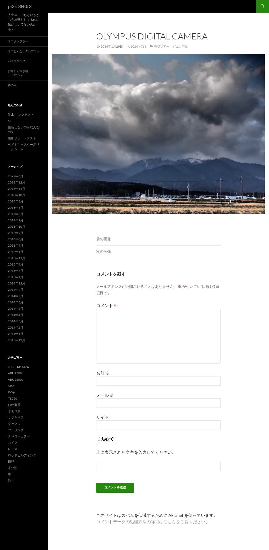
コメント (107, 305)
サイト (102, 417)
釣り (11, 480)
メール (105, 395)
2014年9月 (15, 290)
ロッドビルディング (22, 455)
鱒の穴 (12, 85)
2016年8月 (15, 239)
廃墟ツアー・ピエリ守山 (171, 46)
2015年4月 (15, 264)
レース (12, 449)
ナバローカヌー (19, 436)
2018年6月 (15, 208)
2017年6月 (15, 214)
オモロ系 (14, 411)
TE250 (12, 398)
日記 (11, 462)
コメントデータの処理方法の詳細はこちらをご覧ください (150, 521)
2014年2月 (15, 327)
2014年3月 (15, 321)
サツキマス (16, 417)
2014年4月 (15, 315)
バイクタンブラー (19, 61)
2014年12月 (16, 283)
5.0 (10, 121)
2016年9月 (15, 233)
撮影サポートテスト (22, 138)
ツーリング (16, 430)
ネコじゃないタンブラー (24, 51)
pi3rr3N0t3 (20, 6)
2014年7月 (15, 296)
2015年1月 (15, 277)
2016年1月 (15, 252)
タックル (14, 424)
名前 (103, 372)
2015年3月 (15, 271)
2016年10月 (16, 226)
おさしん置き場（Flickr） (18, 73)
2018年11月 (16, 189)
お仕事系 (14, 405)
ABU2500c (15, 373)
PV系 (11, 392)
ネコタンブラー (18, 41)
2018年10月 (16, 195)
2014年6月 (15, 302)
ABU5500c (15, 379)
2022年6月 (15, 176)
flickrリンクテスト (21, 114)
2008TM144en (18, 367)
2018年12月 (16, 182)
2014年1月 (15, 334)
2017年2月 (15, 220)
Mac (11, 386)
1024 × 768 (138, 46)
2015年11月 (16, 258)
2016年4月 (15, 245)
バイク (12, 443)
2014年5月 (15, 308)
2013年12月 (16, 340)
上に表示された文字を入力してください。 (136, 452)
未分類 (12, 468)
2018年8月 (15, 201)
